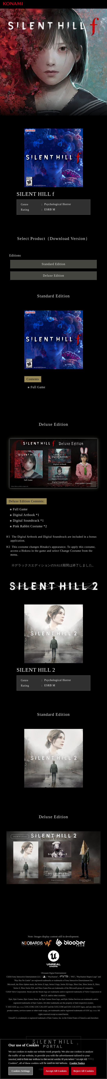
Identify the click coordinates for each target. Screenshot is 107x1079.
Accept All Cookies (56, 1070)
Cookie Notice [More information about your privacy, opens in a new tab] (77, 1063)
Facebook (53, 1028)
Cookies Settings (21, 1070)
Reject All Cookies (83, 1070)
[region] (53, 1059)
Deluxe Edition (53, 275)
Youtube (68, 1028)
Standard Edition (53, 264)
